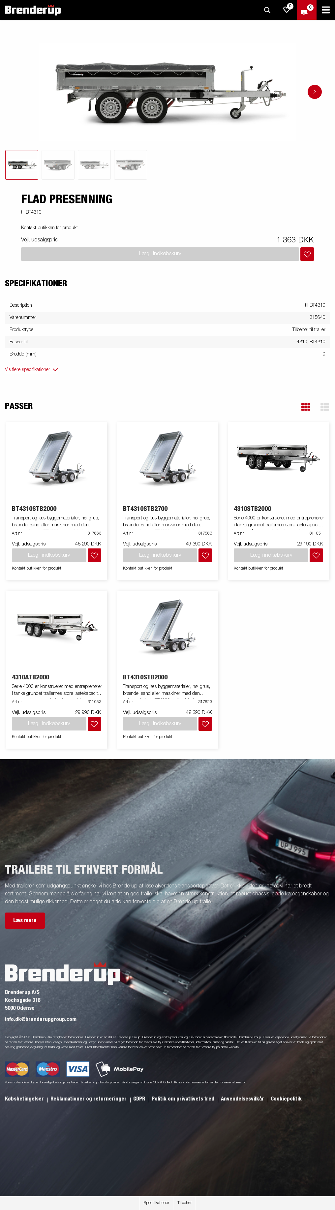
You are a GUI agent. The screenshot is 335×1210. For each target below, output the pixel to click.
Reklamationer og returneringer (89, 1098)
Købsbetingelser (25, 1098)
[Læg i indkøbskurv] (307, 254)
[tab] (21, 165)
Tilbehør (184, 1203)
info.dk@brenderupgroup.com (40, 1019)
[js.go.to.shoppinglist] (287, 10)
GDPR (139, 1098)
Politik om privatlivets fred (184, 1098)
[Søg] (267, 10)
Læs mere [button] (25, 920)
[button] (305, 407)
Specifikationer (156, 1203)
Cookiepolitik (286, 1098)
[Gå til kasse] (307, 10)
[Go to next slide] (315, 92)
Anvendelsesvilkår (243, 1098)
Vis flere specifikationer (27, 369)
